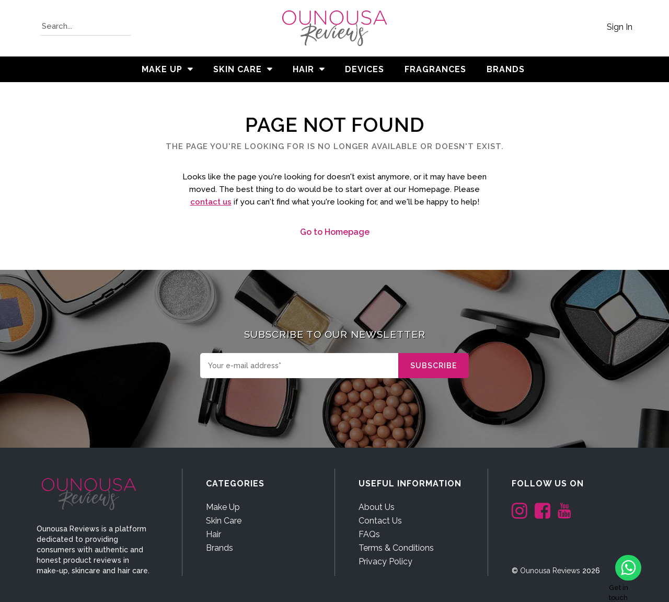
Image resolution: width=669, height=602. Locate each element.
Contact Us (380, 521)
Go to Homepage (335, 232)
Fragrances (435, 69)
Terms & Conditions (396, 548)
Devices (364, 69)
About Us (377, 507)
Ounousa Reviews (550, 570)
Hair (303, 69)
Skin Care (237, 69)
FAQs (369, 534)
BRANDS (506, 69)
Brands (219, 548)
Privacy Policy (385, 561)
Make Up (162, 69)
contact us (211, 202)
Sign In (619, 27)
